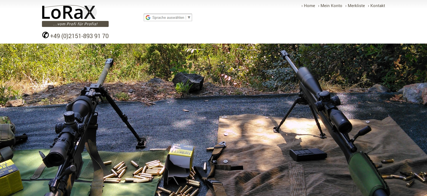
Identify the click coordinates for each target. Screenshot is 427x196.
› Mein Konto (330, 5)
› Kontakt (376, 5)
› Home (308, 5)
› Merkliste (355, 5)
